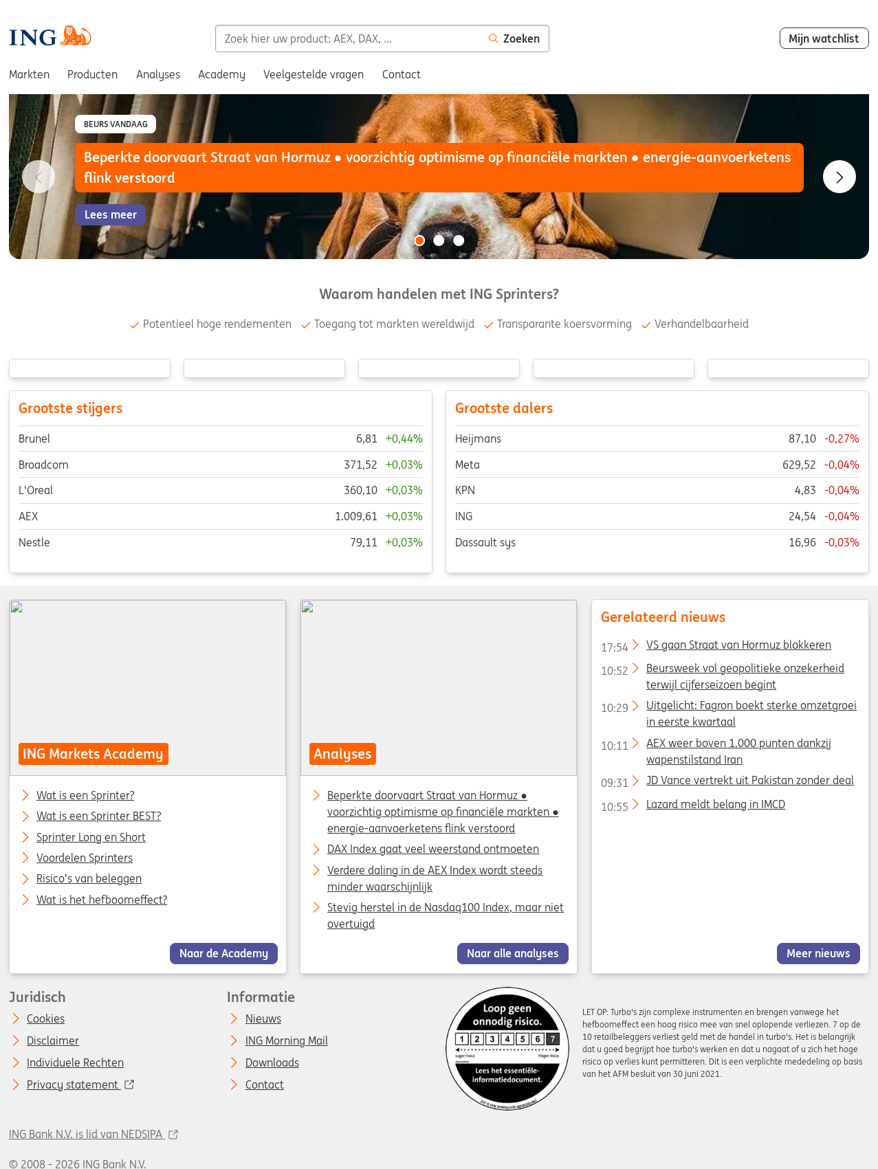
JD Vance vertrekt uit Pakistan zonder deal (727, 783)
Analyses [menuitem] (158, 74)
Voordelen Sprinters (84, 858)
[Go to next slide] (839, 176)
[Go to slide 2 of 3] (439, 240)
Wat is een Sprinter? (85, 796)
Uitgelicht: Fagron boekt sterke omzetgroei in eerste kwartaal (729, 708)
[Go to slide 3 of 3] (458, 240)
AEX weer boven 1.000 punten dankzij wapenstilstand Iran (716, 746)
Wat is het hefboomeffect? (101, 900)
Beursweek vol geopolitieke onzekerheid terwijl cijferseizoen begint (722, 671)
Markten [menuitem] (29, 74)
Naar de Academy (223, 954)
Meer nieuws (818, 954)
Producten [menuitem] (92, 74)
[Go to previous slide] (38, 176)
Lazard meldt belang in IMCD (693, 807)
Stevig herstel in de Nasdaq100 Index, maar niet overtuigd (445, 915)
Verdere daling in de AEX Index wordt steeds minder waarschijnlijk (434, 878)
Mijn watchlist (824, 38)
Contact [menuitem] (401, 74)
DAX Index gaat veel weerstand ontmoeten (433, 849)
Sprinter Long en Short (91, 838)
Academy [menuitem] (221, 74)
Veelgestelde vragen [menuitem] (313, 74)
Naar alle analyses (513, 954)
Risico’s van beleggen (89, 879)
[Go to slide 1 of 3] (419, 240)
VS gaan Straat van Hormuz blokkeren (716, 647)
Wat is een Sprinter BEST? (98, 817)
